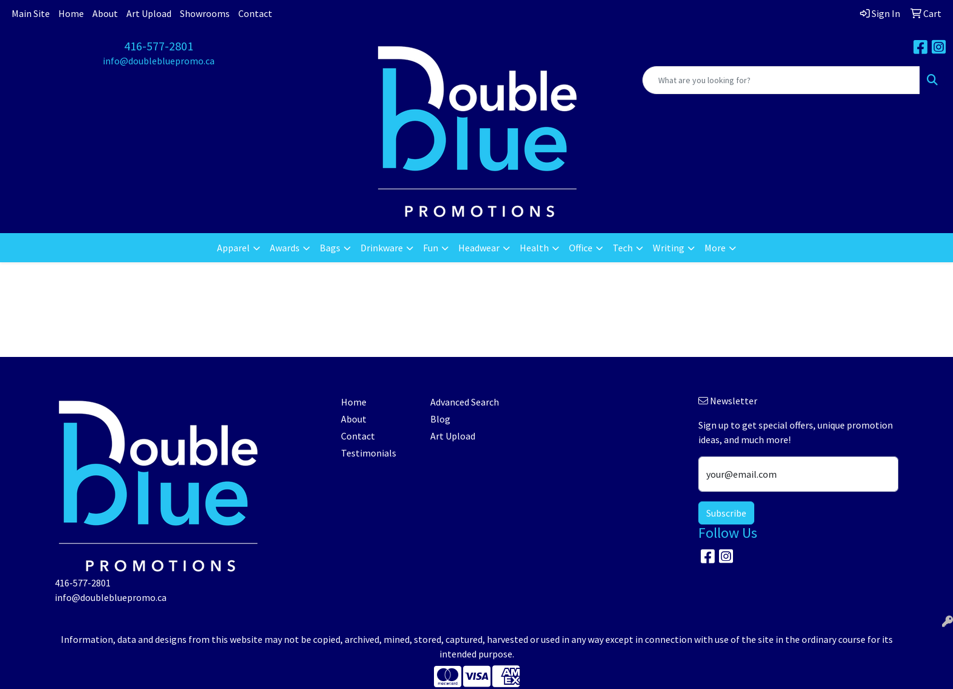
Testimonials (368, 453)
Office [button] (581, 248)
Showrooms (205, 13)
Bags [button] (330, 248)
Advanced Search (464, 402)
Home (71, 13)
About (105, 13)
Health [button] (534, 248)
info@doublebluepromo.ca (159, 61)
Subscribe (726, 513)
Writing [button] (668, 248)
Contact (255, 13)
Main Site (31, 13)
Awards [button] (285, 248)
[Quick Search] (781, 80)
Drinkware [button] (381, 248)
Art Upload (148, 13)
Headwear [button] (479, 248)
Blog (440, 419)
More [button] (715, 248)
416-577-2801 (158, 45)
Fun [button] (430, 248)
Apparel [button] (233, 248)
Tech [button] (623, 248)
